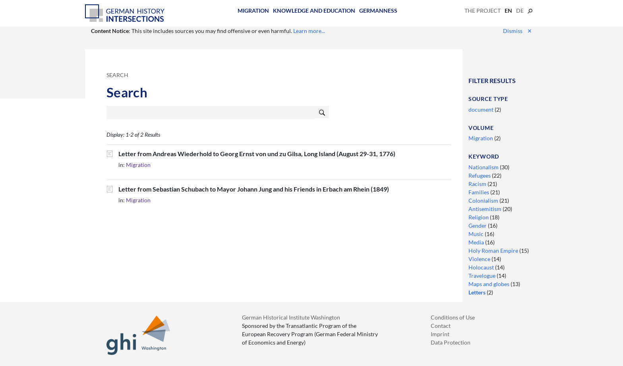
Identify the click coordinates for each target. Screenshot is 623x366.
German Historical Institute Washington (291, 317)
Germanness (378, 10)
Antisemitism (485, 208)
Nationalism (484, 167)
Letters (477, 292)
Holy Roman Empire (493, 250)
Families (479, 192)
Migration (253, 10)
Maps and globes (489, 284)
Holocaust (481, 267)
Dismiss (517, 30)
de (520, 10)
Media (476, 242)
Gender (478, 225)
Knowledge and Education (314, 10)
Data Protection (450, 342)
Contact (441, 325)
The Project (482, 10)
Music (476, 233)
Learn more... (309, 30)
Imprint (440, 334)
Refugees (480, 175)
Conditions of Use (453, 317)
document (481, 109)
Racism (478, 183)
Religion (479, 217)
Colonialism (483, 200)
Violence (479, 259)
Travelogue (482, 275)
